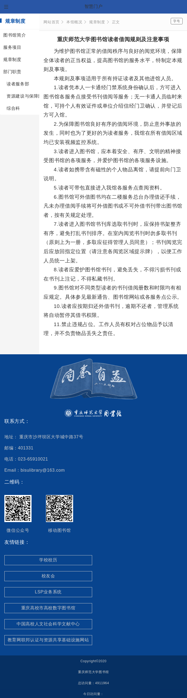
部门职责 (12, 71)
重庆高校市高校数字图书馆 (48, 608)
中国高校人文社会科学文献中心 (48, 624)
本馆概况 (76, 22)
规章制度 (12, 59)
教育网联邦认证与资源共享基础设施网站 (48, 640)
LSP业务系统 (48, 592)
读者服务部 (18, 84)
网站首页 (53, 22)
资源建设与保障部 (25, 96)
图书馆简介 (14, 35)
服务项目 (12, 47)
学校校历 (48, 560)
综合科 (13, 108)
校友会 (48, 576)
